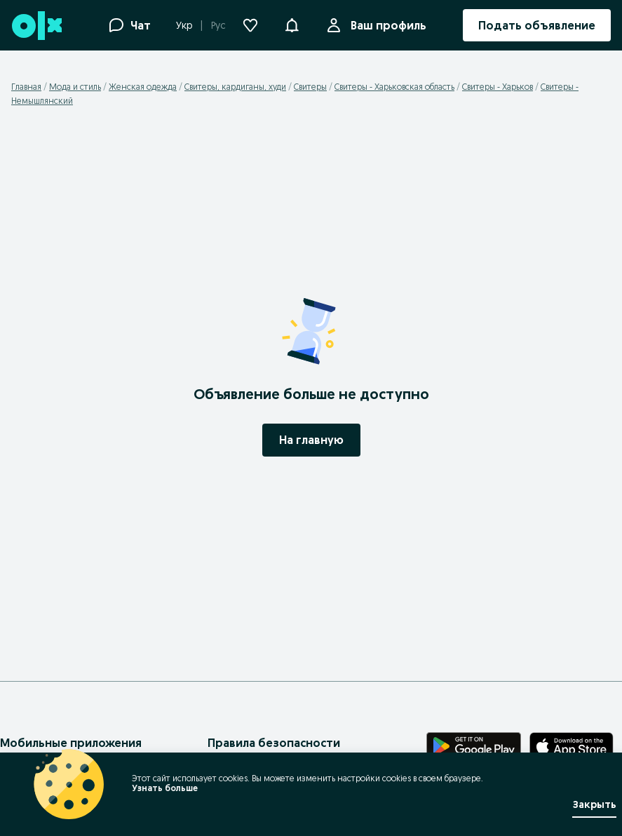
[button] (291, 24)
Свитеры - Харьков (497, 86)
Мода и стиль (75, 86)
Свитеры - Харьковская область (394, 86)
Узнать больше (165, 788)
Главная (26, 86)
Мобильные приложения (71, 743)
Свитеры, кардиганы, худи (235, 86)
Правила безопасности (274, 743)
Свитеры (310, 86)
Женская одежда (143, 86)
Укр (184, 25)
